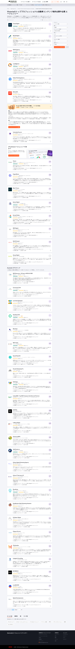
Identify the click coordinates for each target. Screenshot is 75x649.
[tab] (9, 616)
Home (8, 8)
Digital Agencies (13, 8)
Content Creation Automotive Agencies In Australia (26, 8)
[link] (36, 1)
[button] (61, 1)
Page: (16, 609)
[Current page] (19, 609)
